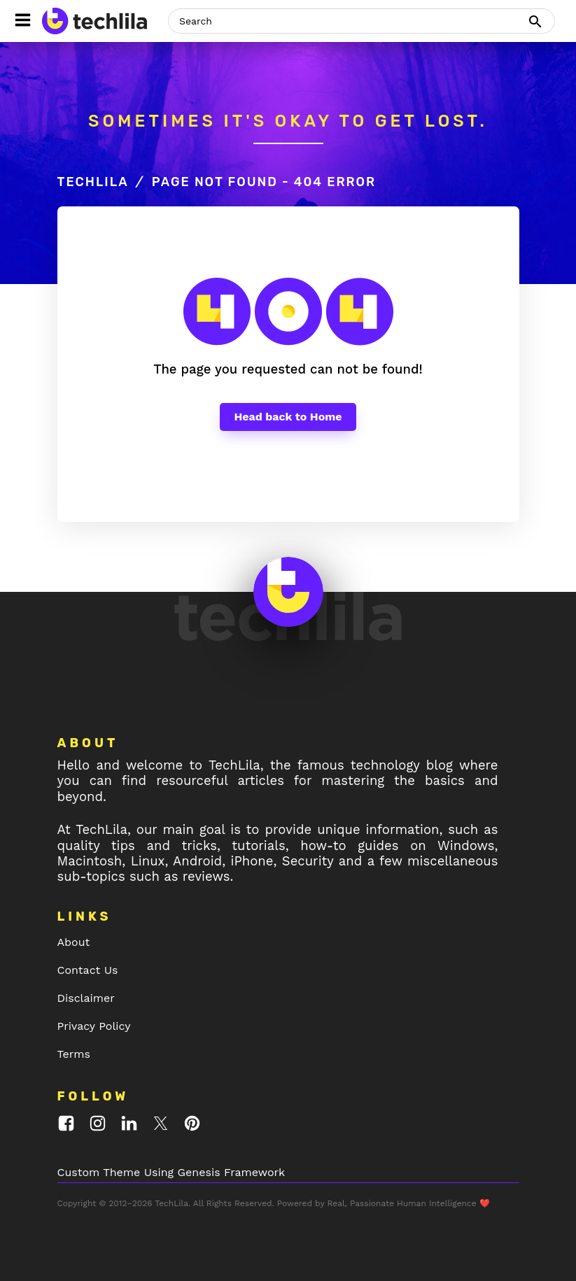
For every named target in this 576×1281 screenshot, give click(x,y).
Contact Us (87, 970)
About (73, 942)
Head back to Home (288, 416)
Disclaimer (86, 998)
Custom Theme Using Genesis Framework (171, 1172)
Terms (73, 1054)
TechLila (93, 182)
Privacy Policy (94, 1026)
